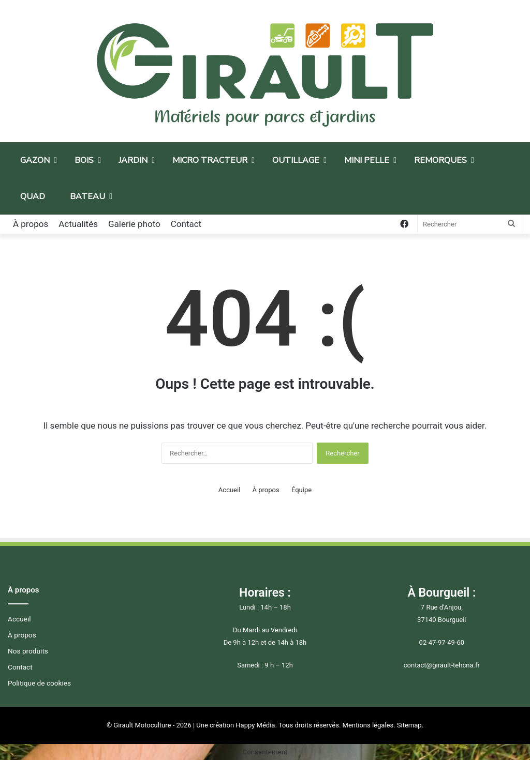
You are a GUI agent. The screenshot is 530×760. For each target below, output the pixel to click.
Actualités (78, 224)
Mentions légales (368, 725)
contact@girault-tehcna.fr (442, 665)
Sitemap (409, 725)
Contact (186, 224)
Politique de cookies (39, 683)
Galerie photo (134, 224)
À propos (30, 224)
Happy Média (255, 725)
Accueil (229, 490)
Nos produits (28, 651)
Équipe (301, 490)
